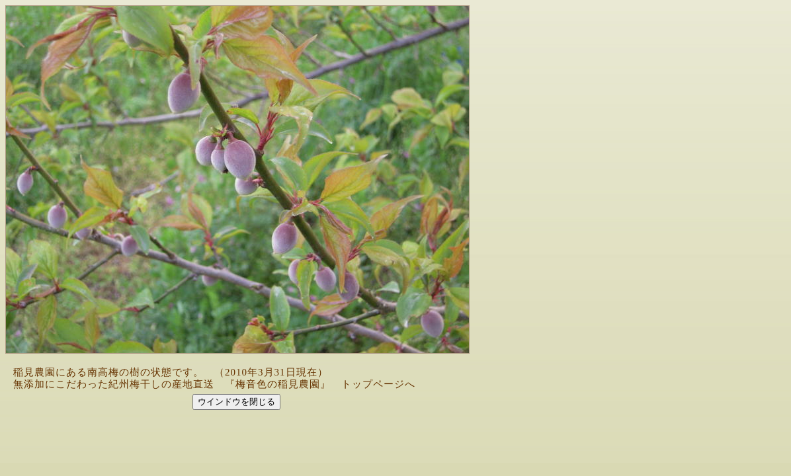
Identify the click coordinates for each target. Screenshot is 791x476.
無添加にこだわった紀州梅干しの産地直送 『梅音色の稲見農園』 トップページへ (214, 384)
